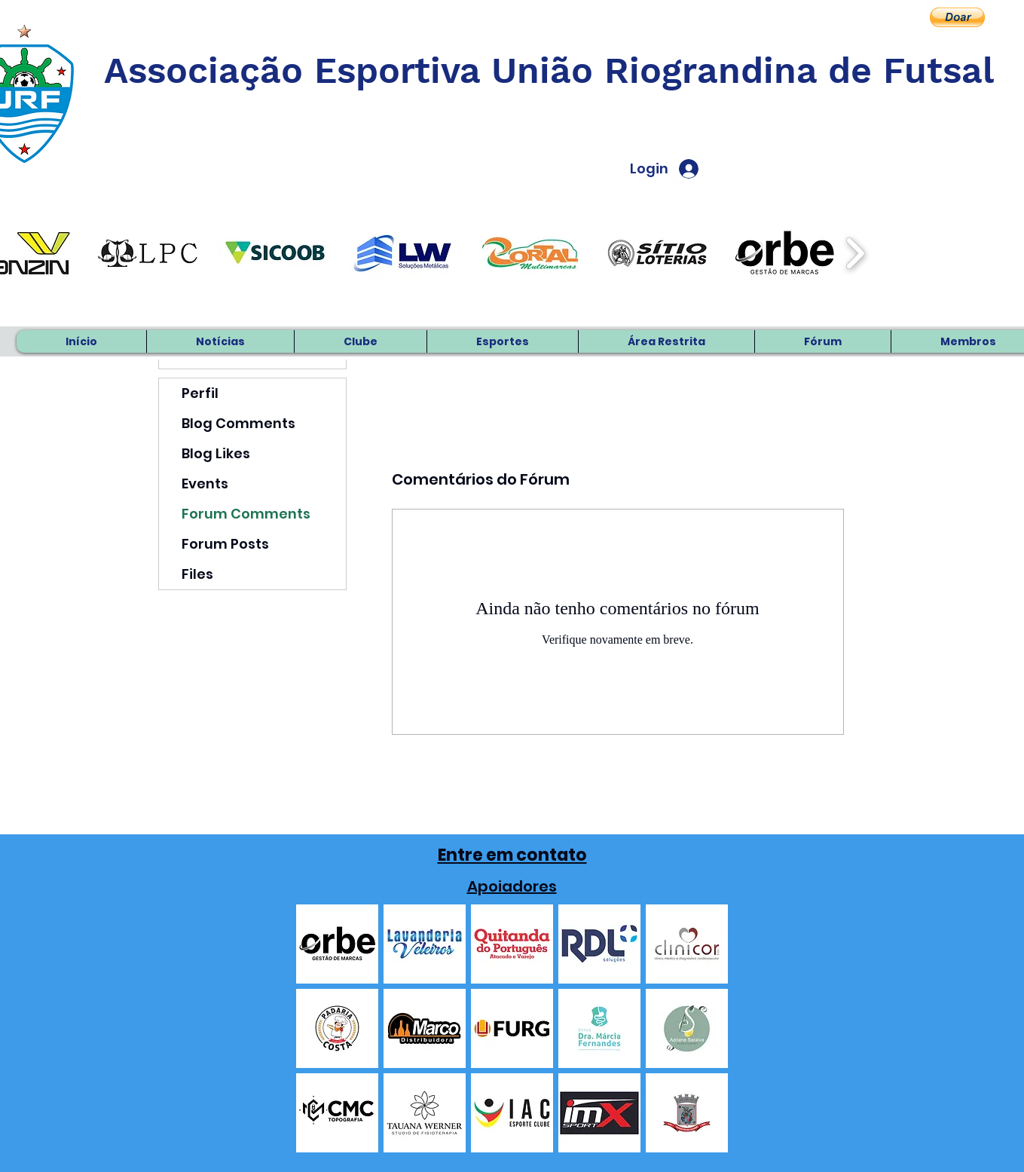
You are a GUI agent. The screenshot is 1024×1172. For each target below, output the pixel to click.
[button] (957, 17)
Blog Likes (216, 453)
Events (205, 483)
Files (197, 574)
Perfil (200, 393)
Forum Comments (246, 513)
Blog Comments (238, 423)
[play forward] (855, 253)
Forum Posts (225, 543)
